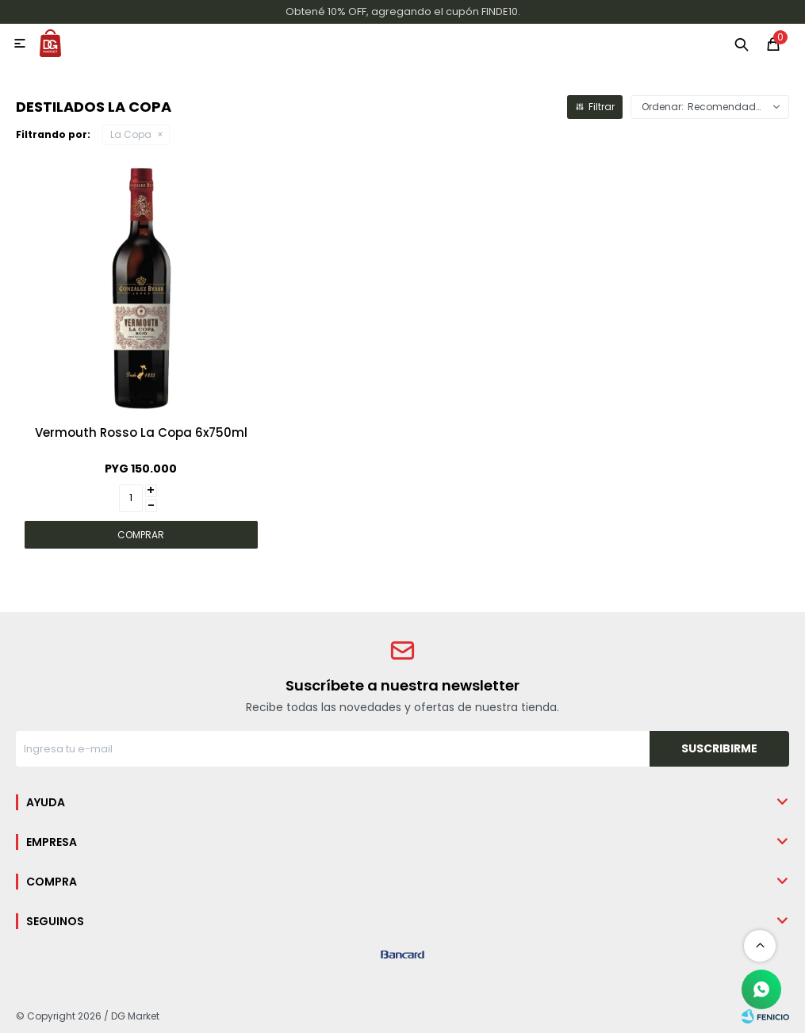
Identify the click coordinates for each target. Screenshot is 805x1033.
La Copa (130, 134)
